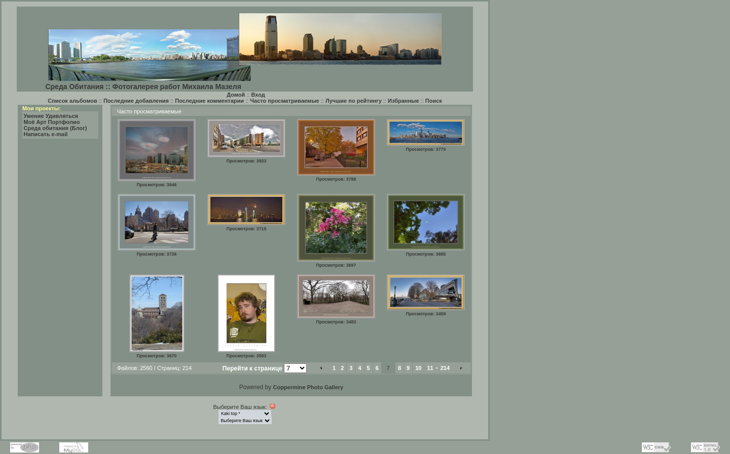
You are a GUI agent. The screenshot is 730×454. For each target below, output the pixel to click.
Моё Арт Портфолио (52, 122)
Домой (236, 95)
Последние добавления (136, 101)
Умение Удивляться (51, 116)
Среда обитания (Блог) (55, 128)
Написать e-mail (46, 134)
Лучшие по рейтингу (353, 101)
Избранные (403, 101)
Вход (258, 95)
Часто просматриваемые (284, 101)
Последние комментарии (209, 101)
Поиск (433, 101)
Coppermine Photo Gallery (308, 387)
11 (430, 368)
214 (445, 368)
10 (418, 368)
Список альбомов (72, 101)
